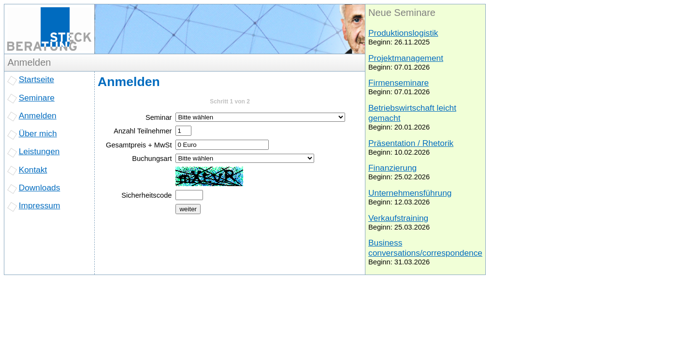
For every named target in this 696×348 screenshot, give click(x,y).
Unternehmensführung (409, 193)
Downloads (39, 187)
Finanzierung (392, 168)
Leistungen (39, 151)
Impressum (39, 205)
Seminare (37, 97)
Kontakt (33, 169)
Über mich (38, 133)
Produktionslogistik (403, 33)
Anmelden (38, 115)
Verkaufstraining (398, 218)
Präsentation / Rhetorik (410, 143)
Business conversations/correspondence (425, 248)
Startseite (36, 79)
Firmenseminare (398, 82)
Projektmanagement (405, 58)
